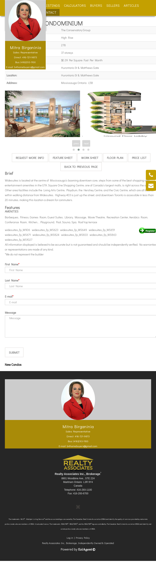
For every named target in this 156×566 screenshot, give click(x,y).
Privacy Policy (83, 542)
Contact (49, 12)
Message (10, 312)
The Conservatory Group (75, 30)
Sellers (113, 5)
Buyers (96, 5)
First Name (11, 264)
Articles (131, 5)
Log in (70, 542)
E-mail (8, 296)
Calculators (75, 5)
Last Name (11, 280)
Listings (52, 5)
